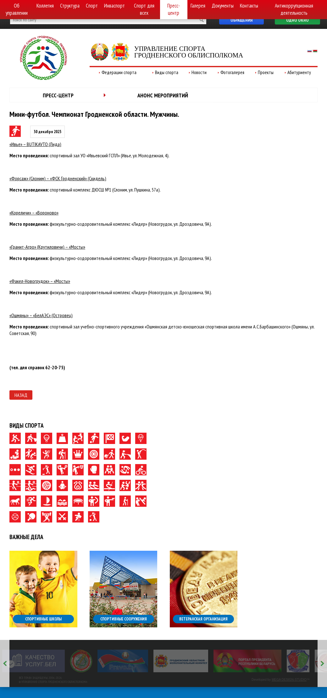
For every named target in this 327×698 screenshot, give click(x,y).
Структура (70, 5)
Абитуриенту (299, 72)
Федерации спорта (119, 72)
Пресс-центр (173, 9)
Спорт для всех (144, 9)
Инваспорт (114, 5)
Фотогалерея (232, 72)
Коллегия (45, 5)
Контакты (249, 5)
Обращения (241, 20)
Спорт (92, 5)
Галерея (198, 5)
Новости (199, 72)
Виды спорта (166, 72)
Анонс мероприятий (162, 95)
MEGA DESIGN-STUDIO (289, 679)
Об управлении (17, 9)
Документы (223, 5)
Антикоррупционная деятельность (294, 9)
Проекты (266, 72)
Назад (20, 395)
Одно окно (297, 20)
